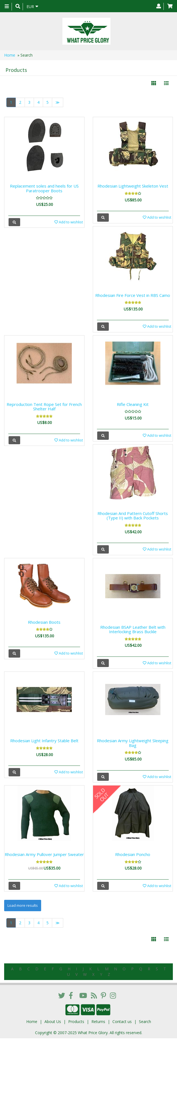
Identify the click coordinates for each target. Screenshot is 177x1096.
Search (145, 1021)
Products (76, 1021)
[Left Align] (153, 83)
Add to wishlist (68, 221)
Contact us (122, 1021)
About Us (52, 1021)
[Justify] (166, 83)
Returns (98, 1021)
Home (9, 55)
